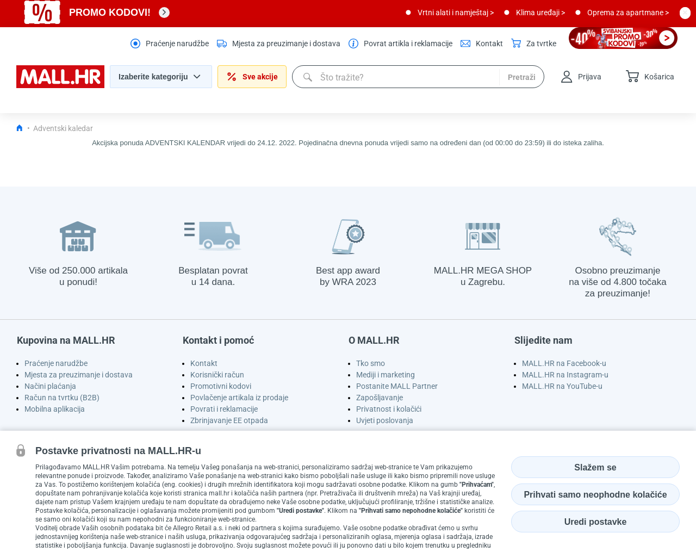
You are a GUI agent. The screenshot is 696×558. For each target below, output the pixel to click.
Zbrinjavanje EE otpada (229, 420)
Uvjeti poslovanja (384, 420)
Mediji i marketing (385, 374)
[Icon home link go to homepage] (19, 128)
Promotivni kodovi (220, 386)
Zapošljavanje (379, 397)
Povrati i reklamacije (224, 409)
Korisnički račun (217, 374)
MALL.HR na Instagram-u (565, 374)
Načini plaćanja (50, 386)
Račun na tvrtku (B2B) (62, 397)
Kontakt (203, 363)
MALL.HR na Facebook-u (564, 363)
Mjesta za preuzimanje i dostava (78, 374)
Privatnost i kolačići (388, 409)
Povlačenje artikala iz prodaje (239, 397)
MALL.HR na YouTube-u (562, 386)
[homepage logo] (60, 85)
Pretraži (522, 77)
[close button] (685, 12)
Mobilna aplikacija (54, 409)
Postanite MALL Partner (397, 386)
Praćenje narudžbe (56, 363)
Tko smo (370, 363)
